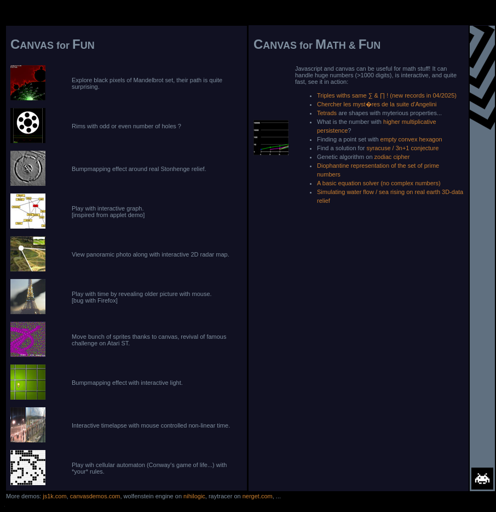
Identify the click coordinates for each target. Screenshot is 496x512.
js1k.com (54, 496)
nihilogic (194, 496)
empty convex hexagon (411, 139)
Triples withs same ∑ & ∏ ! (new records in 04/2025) (387, 95)
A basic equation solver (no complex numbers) (379, 183)
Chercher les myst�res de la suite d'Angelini (377, 104)
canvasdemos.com (95, 496)
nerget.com (258, 496)
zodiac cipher (392, 156)
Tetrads (327, 113)
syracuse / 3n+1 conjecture (403, 148)
